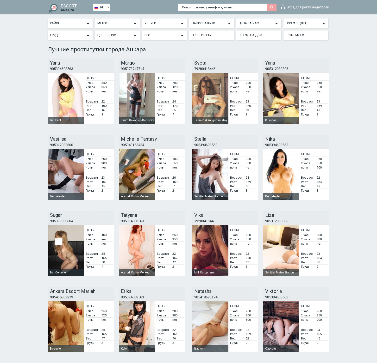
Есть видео (295, 35)
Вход (305, 7)
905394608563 (61, 69)
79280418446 (204, 69)
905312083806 (276, 69)
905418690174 (205, 297)
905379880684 (61, 221)
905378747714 (132, 69)
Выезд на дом (250, 35)
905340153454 (132, 145)
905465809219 (61, 297)
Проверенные (202, 35)
